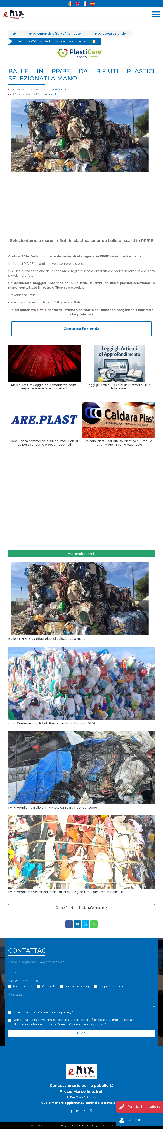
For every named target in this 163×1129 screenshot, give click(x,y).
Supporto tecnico (111, 986)
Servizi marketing (77, 986)
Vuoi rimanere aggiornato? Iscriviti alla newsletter (81, 1103)
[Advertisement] (81, 205)
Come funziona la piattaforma (82, 908)
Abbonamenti (23, 986)
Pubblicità (48, 986)
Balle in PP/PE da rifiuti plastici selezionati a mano (56, 41)
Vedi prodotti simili (81, 554)
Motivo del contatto (23, 981)
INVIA (81, 1033)
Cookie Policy (88, 1125)
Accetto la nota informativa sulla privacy (42, 1012)
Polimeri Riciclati (57, 89)
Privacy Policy (66, 1125)
